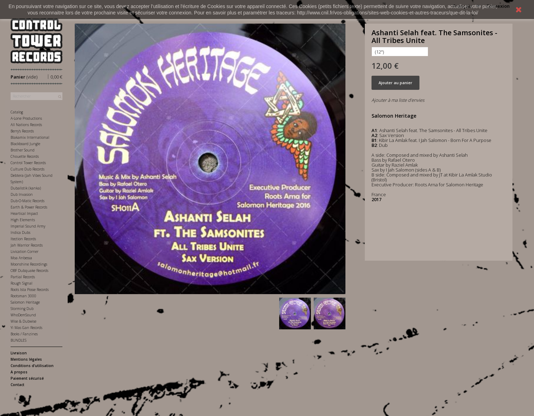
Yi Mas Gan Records (26, 327)
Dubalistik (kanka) (26, 188)
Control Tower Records (28, 162)
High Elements (23, 219)
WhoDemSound (23, 314)
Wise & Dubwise (23, 321)
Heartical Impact (24, 213)
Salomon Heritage (25, 302)
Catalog (17, 112)
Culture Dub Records (27, 169)
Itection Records (23, 238)
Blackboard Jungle (25, 143)
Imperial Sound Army (28, 226)
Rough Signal (21, 283)
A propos (19, 372)
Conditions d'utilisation (32, 365)
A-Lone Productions (26, 118)
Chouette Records (25, 156)
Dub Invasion (22, 194)
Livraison (19, 352)
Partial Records (23, 276)
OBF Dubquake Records (29, 270)
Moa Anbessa (21, 257)
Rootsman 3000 (23, 295)
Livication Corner (24, 251)
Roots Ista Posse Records (30, 289)
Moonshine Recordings (29, 264)
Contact (17, 384)
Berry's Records (22, 131)
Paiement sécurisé (27, 378)
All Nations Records (26, 124)
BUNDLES (18, 340)
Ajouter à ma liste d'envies (398, 100)
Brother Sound (23, 150)
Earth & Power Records (29, 207)
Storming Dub (22, 308)
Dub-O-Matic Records (27, 200)
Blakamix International (30, 137)
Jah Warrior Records (27, 245)
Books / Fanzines (24, 333)
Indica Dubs (20, 232)
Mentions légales (26, 359)
